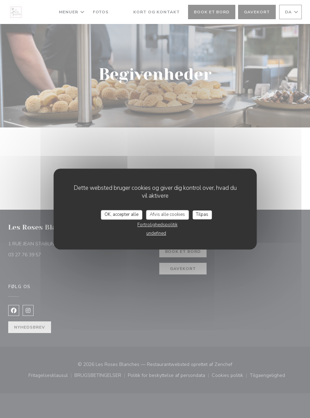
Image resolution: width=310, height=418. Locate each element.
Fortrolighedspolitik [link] (157, 225)
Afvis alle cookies (167, 214)
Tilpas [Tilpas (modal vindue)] (202, 214)
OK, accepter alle (121, 214)
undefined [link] (156, 233)
